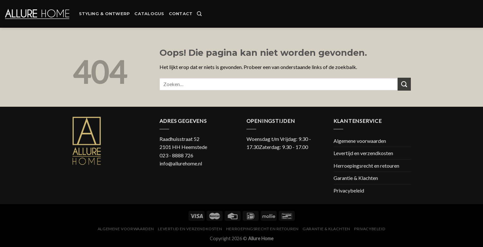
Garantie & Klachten (355, 178)
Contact (181, 13)
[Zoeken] (199, 14)
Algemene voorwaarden (359, 141)
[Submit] (404, 84)
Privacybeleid (348, 190)
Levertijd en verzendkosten (363, 153)
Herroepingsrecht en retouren (366, 166)
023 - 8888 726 (176, 155)
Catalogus (149, 13)
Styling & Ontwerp (104, 13)
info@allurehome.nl (180, 163)
